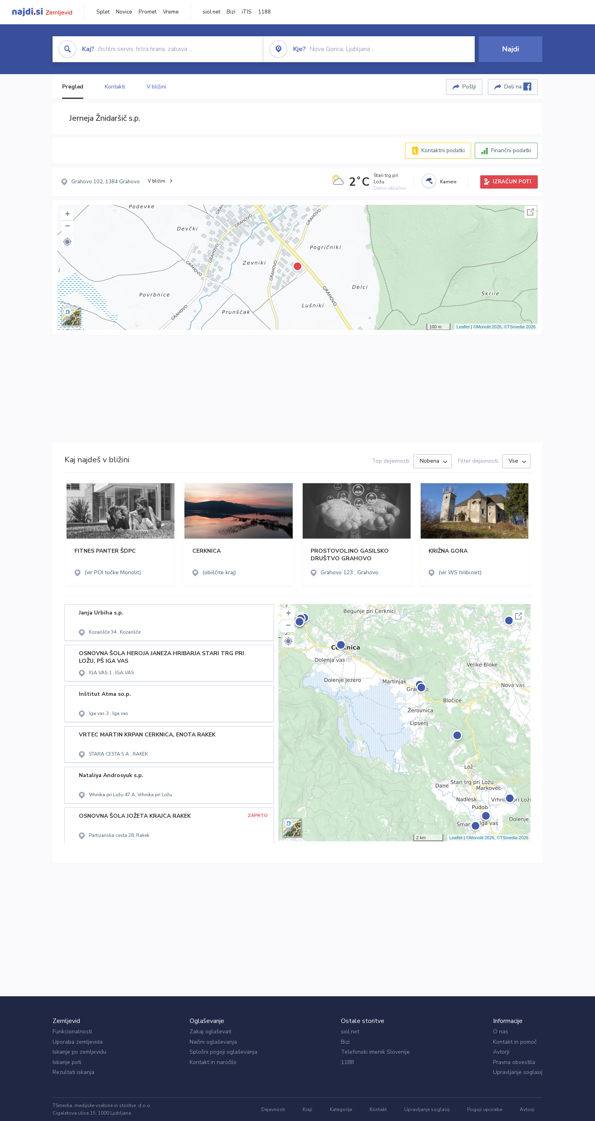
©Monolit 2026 (487, 326)
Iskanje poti (67, 1062)
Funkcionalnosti (72, 1031)
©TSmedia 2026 (520, 326)
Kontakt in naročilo (213, 1062)
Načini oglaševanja (213, 1042)
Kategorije (341, 1109)
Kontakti (115, 86)
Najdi (510, 49)
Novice (124, 12)
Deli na (517, 86)
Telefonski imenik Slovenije (375, 1052)
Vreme (171, 12)
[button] (67, 242)
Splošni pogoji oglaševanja (223, 1052)
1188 (264, 12)
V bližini (156, 86)
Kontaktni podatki (443, 150)
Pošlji (469, 86)
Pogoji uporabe (484, 1109)
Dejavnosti (273, 1109)
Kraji (307, 1109)
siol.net (211, 12)
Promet (148, 12)
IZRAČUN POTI (512, 181)
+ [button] (67, 215)
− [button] (67, 227)
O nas (500, 1031)
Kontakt (378, 1109)
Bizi (231, 12)
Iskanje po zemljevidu (79, 1052)
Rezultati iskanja (73, 1072)
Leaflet (463, 326)
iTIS (247, 12)
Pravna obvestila (514, 1062)
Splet (103, 12)
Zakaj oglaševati (210, 1031)
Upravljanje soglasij (517, 1072)
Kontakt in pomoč (514, 1042)
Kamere (448, 182)
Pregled (72, 86)
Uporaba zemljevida (78, 1042)
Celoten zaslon (530, 212)
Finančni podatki (511, 150)
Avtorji (501, 1052)
